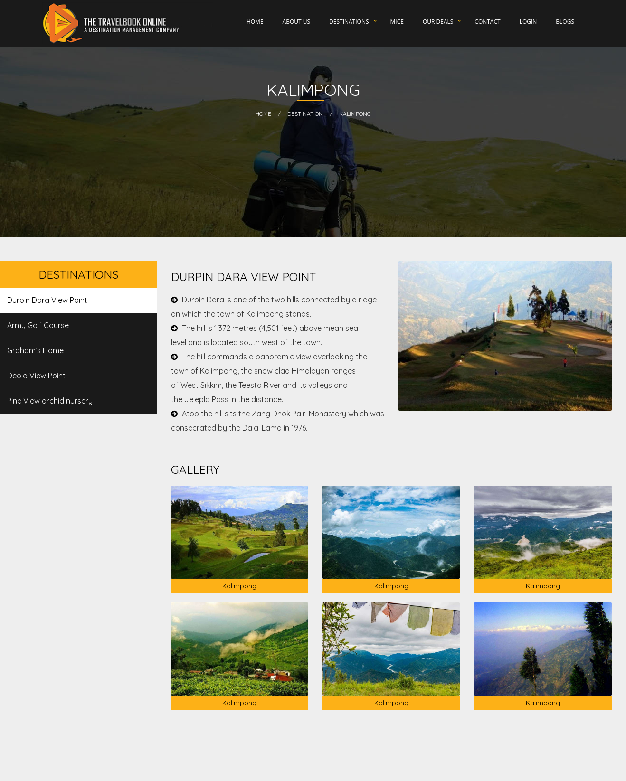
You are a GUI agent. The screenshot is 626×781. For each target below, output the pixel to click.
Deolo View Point (36, 375)
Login (528, 22)
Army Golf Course (38, 325)
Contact (487, 22)
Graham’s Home (35, 350)
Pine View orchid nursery (50, 400)
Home (255, 22)
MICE (397, 22)
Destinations (349, 22)
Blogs (565, 22)
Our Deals (438, 22)
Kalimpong (355, 113)
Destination (305, 113)
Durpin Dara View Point (47, 300)
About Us (296, 22)
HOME (263, 113)
